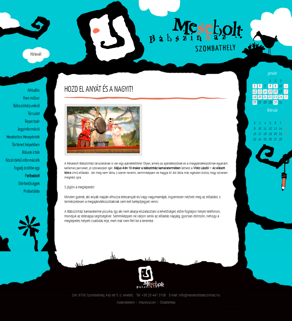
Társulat (34, 114)
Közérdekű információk (23, 160)
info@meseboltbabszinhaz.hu (199, 295)
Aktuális (34, 90)
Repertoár (32, 121)
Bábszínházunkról (26, 106)
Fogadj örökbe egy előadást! (27, 169)
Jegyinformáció (28, 129)
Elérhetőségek (29, 184)
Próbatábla (32, 191)
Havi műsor (31, 98)
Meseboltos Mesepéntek (23, 137)
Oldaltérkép (167, 302)
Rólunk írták (31, 153)
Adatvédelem (126, 302)
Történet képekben (26, 145)
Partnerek (32, 176)
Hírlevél (35, 54)
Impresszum (147, 302)
